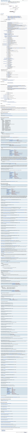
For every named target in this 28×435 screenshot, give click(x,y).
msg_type (8, 30)
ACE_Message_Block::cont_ (7, 412)
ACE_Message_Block (5, 59)
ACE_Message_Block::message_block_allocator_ (8, 425)
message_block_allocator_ (10, 99)
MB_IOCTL (14, 16)
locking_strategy (9, 65)
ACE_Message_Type (9, 19)
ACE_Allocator (10, 25)
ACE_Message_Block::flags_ (11, 420)
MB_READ (8, 17)
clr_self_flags (9, 36)
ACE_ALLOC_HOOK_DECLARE (10, 82)
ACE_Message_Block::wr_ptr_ (5, 407)
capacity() (26, 305)
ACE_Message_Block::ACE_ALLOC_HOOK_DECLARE (6, 402)
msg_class (8, 33)
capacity (8, 76)
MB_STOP (15, 17)
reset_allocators (9, 48)
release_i (8, 87)
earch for (23, 0)
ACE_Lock (16, 25)
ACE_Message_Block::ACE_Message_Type (15, 201)
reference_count (9, 67)
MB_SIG (11, 16)
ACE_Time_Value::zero (20, 153)
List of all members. (2, 13)
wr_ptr (8, 57)
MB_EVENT (9, 16)
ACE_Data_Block (11, 58)
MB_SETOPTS (18, 16)
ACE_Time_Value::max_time (17, 192)
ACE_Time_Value (24, 88)
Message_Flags (6, 34)
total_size (8, 74)
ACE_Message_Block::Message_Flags (13, 36)
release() (4, 169)
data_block (8, 58)
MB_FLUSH (12, 17)
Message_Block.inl (3, 429)
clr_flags (8, 34)
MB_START (18, 17)
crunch (8, 46)
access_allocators (9, 47)
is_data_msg (9, 32)
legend (14, 12)
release (8, 80)
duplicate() (24, 158)
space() (11, 267)
